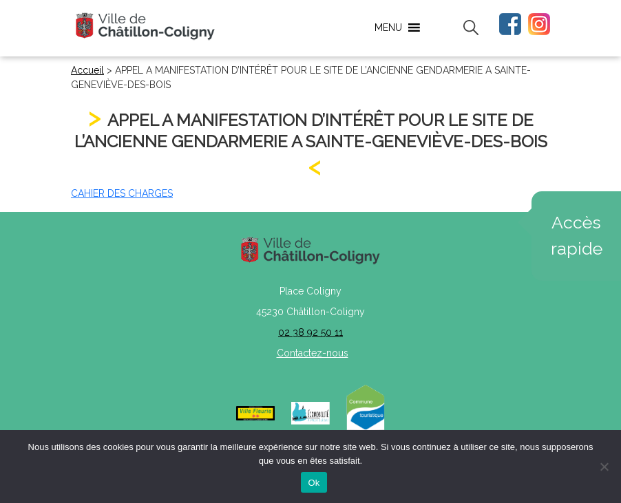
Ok (313, 483)
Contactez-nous (312, 352)
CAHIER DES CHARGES (122, 193)
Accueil (87, 70)
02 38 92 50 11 (310, 332)
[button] (388, 27)
